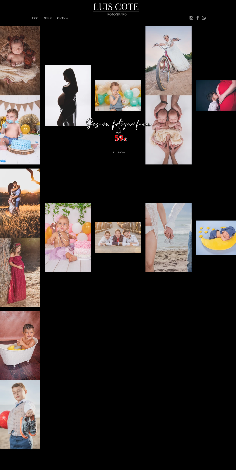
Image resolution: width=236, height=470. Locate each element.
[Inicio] (35, 18)
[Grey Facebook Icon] (197, 17)
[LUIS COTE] (116, 6)
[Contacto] (62, 18)
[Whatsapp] (203, 17)
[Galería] (48, 18)
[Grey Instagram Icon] (191, 17)
